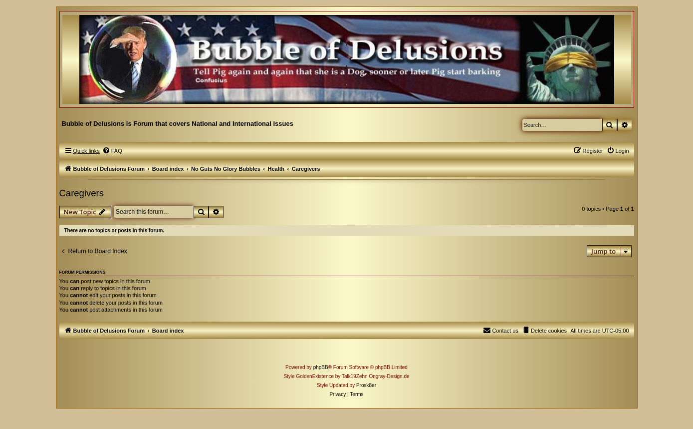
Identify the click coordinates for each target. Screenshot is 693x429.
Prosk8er (366, 385)
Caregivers (81, 193)
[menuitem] (112, 151)
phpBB (320, 367)
